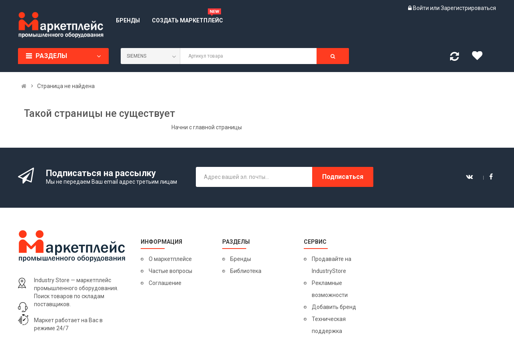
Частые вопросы (170, 271)
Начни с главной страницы (206, 127)
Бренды (240, 259)
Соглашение (165, 283)
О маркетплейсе (170, 259)
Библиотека (245, 271)
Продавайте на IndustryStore (331, 265)
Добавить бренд (334, 307)
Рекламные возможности (330, 289)
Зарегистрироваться (468, 8)
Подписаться (342, 177)
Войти (421, 8)
